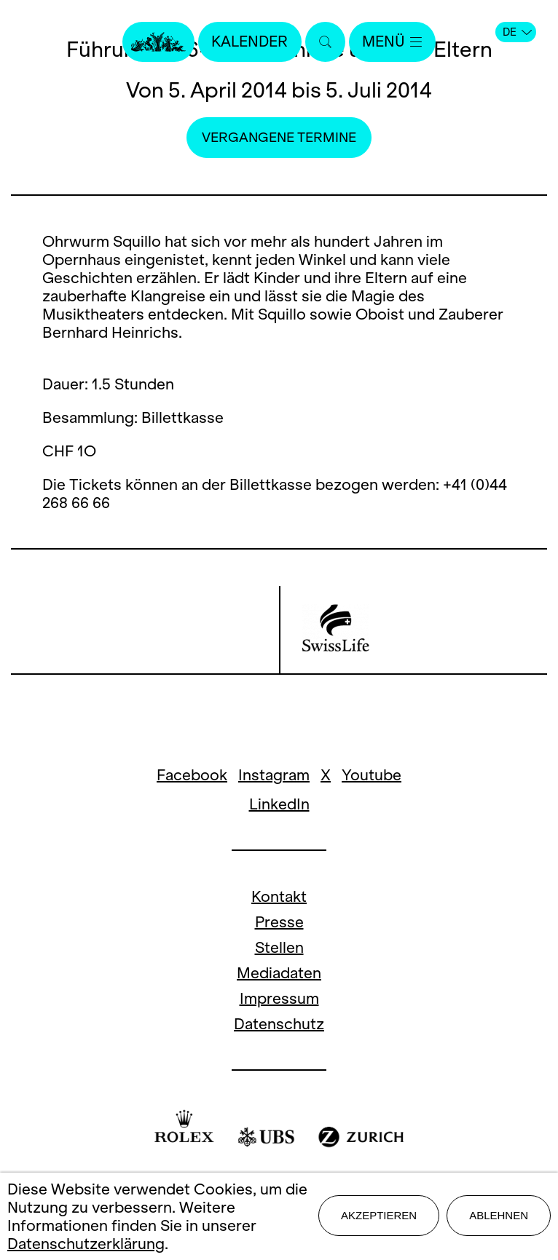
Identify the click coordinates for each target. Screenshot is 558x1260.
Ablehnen (498, 1216)
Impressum (279, 998)
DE (517, 32)
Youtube (371, 774)
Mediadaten (279, 972)
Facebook (192, 774)
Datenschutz (279, 1023)
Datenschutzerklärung (86, 1243)
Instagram (274, 774)
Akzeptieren (379, 1216)
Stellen (279, 947)
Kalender (248, 41)
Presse (279, 922)
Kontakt (279, 896)
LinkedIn (279, 804)
